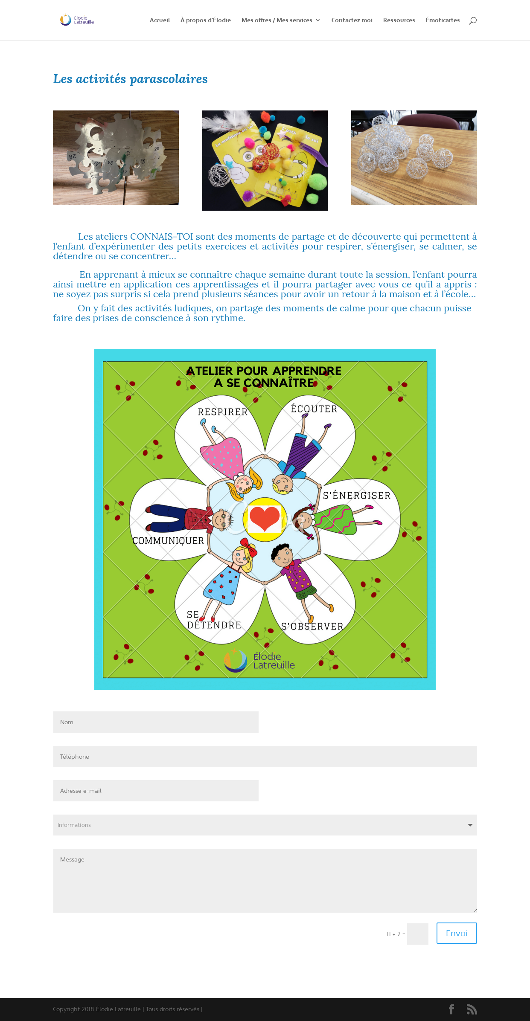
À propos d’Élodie (206, 20)
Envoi (457, 933)
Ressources (399, 20)
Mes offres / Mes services (277, 20)
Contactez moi (352, 20)
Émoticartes (443, 20)
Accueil (160, 20)
